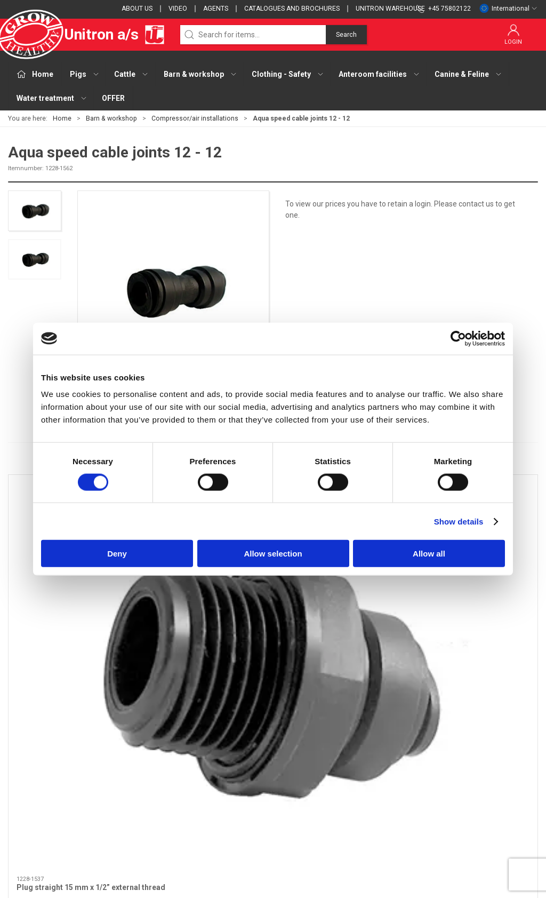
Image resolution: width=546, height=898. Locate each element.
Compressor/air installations (194, 118)
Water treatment (220, 831)
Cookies (387, 770)
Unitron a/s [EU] (86, 34)
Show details (459, 521)
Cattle (202, 755)
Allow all (429, 553)
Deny (117, 553)
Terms (385, 755)
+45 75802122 (32, 781)
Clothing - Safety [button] (288, 74)
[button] (34, 210)
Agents (215, 8)
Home (62, 118)
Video (177, 8)
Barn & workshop (111, 118)
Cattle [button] (131, 74)
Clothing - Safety (220, 786)
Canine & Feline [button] (468, 74)
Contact (387, 740)
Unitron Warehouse (390, 8)
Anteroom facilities (224, 801)
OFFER (113, 98)
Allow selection (273, 553)
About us (137, 8)
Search (346, 34)
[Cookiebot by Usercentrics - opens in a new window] (458, 338)
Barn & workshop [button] (200, 74)
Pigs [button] (85, 74)
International (508, 8)
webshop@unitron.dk (43, 792)
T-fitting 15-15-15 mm (459, 584)
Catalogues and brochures (292, 8)
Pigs (199, 740)
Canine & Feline (217, 816)
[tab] (255, 640)
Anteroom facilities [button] (379, 74)
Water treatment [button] (52, 98)
